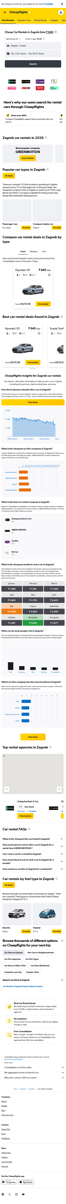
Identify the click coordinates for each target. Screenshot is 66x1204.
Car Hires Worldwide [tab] (40, 965)
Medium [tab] (34, 251)
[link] (28, 158)
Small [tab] (22, 251)
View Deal (26, 228)
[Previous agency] (6, 789)
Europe (22, 1089)
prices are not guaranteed (13, 1059)
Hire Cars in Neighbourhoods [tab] (40, 952)
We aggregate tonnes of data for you (34, 1072)
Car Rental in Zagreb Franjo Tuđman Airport (22, 986)
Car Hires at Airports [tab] (13, 952)
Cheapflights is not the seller (34, 1067)
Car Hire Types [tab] (32, 959)
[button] (62, 4)
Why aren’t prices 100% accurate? (34, 1077)
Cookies (49, 4)
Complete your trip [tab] (13, 972)
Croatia (31, 1089)
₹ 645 (49, 32)
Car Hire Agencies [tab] (12, 959)
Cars (15, 1089)
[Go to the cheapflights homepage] (20, 12)
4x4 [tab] (44, 251)
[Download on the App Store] (26, 1181)
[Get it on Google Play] (9, 1181)
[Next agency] (59, 789)
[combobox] (13, 38)
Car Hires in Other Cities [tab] (15, 965)
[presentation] (55, 32)
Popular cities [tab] (32, 972)
